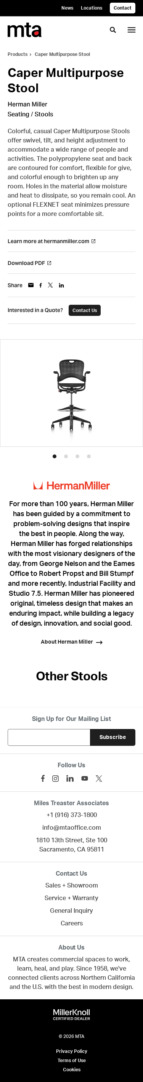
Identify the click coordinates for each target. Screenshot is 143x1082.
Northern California (108, 978)
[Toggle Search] (113, 30)
